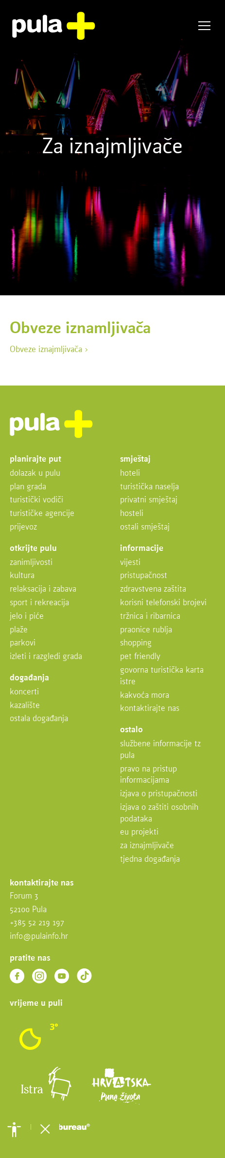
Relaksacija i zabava (43, 589)
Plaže (19, 630)
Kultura (22, 576)
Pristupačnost (143, 576)
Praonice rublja (146, 630)
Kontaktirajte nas (149, 709)
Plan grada (28, 487)
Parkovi (22, 643)
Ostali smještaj (145, 527)
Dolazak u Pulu (35, 473)
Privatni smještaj (148, 500)
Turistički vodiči (36, 500)
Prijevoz (23, 527)
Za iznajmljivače (147, 846)
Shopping (136, 643)
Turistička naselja (149, 487)
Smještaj (135, 459)
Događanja (29, 678)
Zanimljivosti (31, 563)
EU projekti (139, 832)
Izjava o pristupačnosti (158, 794)
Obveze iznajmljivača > (49, 350)
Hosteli (131, 514)
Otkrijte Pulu (33, 549)
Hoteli (130, 473)
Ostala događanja (39, 719)
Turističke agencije (42, 514)
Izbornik (204, 26)
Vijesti (130, 563)
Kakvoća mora (144, 696)
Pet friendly (140, 657)
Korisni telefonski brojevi (163, 603)
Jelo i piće (27, 616)
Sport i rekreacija (39, 603)
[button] (14, 1129)
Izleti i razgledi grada (46, 657)
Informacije (141, 549)
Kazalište (25, 706)
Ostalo (131, 730)
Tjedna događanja (150, 859)
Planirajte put (35, 459)
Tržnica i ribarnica (150, 616)
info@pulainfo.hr (39, 937)
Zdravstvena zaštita (153, 589)
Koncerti (24, 692)
